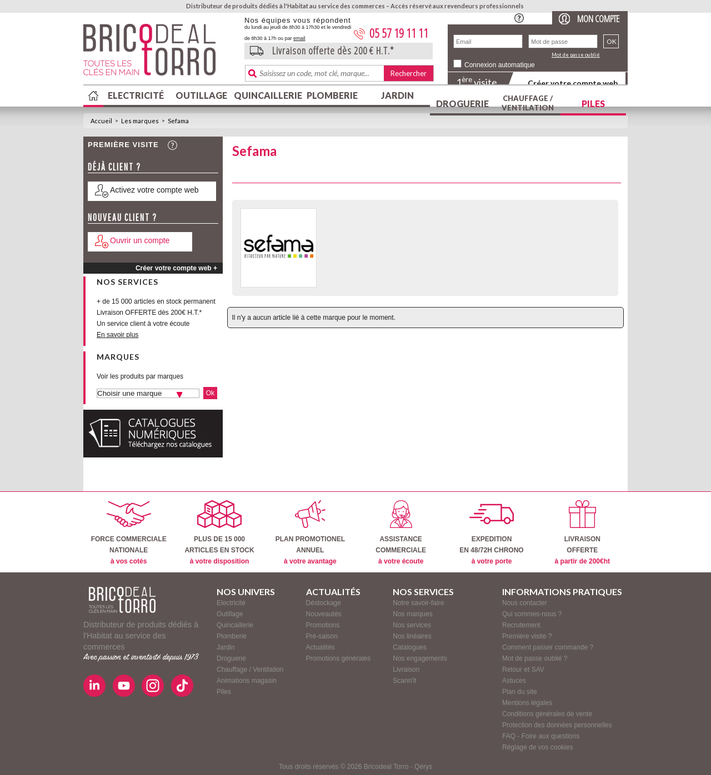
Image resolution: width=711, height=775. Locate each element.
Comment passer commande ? (547, 647)
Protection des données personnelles (557, 725)
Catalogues (410, 647)
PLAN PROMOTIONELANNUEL (310, 532)
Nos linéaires (412, 636)
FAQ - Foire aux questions (540, 736)
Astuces (514, 681)
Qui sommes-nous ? (532, 614)
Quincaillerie (266, 95)
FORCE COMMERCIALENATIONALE (129, 532)
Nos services (412, 625)
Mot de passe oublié (576, 55)
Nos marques (412, 614)
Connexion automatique (499, 65)
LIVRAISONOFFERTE (582, 532)
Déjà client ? (114, 167)
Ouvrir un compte (139, 240)
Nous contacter (524, 603)
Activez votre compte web (154, 189)
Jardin (397, 95)
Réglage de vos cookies (537, 747)
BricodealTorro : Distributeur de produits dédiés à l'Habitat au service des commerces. (159, 53)
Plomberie (332, 95)
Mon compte (598, 18)
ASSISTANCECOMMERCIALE (400, 532)
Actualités (320, 647)
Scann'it (404, 681)
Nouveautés (324, 614)
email (299, 38)
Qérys (423, 767)
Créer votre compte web (573, 83)
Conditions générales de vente (547, 714)
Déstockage (323, 603)
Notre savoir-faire (418, 603)
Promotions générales (338, 658)
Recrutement (521, 625)
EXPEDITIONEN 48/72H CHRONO (491, 532)
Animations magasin (247, 681)
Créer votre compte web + (176, 268)
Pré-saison (322, 636)
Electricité (136, 95)
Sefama (178, 120)
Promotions (323, 625)
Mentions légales (527, 703)
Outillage (201, 95)
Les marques (140, 120)
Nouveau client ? (122, 217)
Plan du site (519, 692)
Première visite (123, 144)
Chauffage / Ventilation (528, 103)
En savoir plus (117, 335)
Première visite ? (527, 636)
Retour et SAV (523, 669)
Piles (593, 103)
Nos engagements (420, 658)
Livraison (406, 669)
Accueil (101, 120)
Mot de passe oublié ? (534, 658)
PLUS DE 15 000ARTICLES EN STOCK (219, 532)
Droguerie (462, 103)
